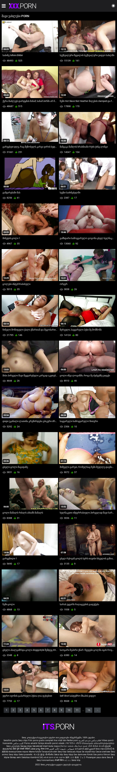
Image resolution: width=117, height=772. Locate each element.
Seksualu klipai (74, 752)
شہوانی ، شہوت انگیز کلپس (62, 749)
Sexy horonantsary (46, 760)
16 (89, 710)
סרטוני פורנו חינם (57, 757)
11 (77, 710)
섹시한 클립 (39, 754)
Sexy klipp (69, 754)
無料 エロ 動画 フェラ (75, 757)
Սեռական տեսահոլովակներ (98, 743)
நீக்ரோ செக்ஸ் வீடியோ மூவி (73, 746)
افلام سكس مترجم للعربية (90, 740)
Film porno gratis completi (40, 740)
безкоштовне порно (18, 752)
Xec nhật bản (60, 740)
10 (69, 710)
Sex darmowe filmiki (83, 754)
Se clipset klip (89, 752)
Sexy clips (23, 740)
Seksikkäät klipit (40, 746)
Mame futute (35, 752)
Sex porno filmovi (101, 754)
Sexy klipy (14, 754)
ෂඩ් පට (67, 760)
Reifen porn (72, 740)
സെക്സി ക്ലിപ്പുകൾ (85, 749)
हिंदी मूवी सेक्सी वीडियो (21, 749)
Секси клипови (103, 752)
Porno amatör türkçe (34, 743)
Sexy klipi (62, 752)
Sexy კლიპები (13, 746)
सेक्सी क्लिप (59, 760)
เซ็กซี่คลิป (49, 754)
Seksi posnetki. (26, 754)
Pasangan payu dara (96, 757)
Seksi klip (59, 754)
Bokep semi (15, 757)
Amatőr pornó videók (55, 743)
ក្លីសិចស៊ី (108, 749)
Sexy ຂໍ (110, 757)
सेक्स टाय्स (45, 749)
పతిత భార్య (35, 749)
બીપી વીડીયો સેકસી (96, 746)
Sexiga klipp (26, 746)
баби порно (54, 746)
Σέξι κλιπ (44, 757)
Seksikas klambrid (30, 757)
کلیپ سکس (18, 743)
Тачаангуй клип (50, 752)
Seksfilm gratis (11, 740)
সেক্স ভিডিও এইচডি (73, 743)
